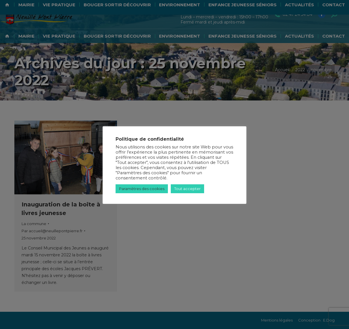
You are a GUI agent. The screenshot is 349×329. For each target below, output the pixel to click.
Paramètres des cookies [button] (141, 188)
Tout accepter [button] (187, 188)
